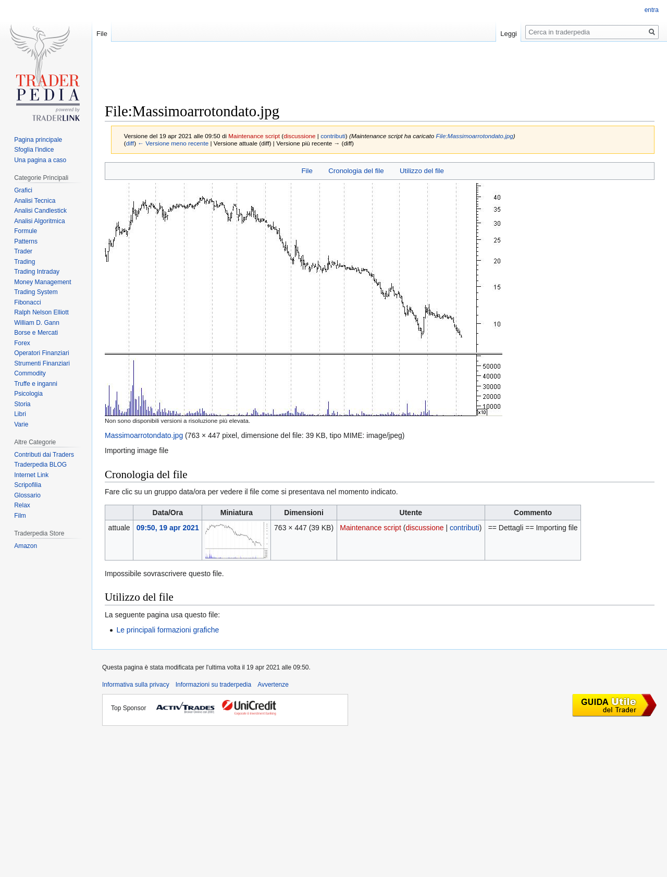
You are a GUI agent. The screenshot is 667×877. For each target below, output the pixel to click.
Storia (22, 404)
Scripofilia (27, 485)
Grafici (23, 190)
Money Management (42, 282)
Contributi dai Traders (44, 454)
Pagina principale (38, 139)
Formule (25, 231)
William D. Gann (36, 322)
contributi (332, 135)
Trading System (36, 292)
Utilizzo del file (422, 171)
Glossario (27, 495)
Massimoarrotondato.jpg (144, 435)
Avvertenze (273, 684)
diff (130, 143)
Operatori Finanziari (41, 353)
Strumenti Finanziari (42, 363)
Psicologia (28, 393)
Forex (22, 343)
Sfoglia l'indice (34, 149)
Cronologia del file (356, 171)
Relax (22, 505)
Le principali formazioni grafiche (167, 630)
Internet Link (31, 475)
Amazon (25, 546)
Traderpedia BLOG (40, 464)
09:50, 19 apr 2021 (168, 527)
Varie (21, 424)
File (306, 171)
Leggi (508, 34)
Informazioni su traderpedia (213, 684)
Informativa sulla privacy (135, 684)
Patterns (26, 241)
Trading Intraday (36, 271)
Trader (23, 251)
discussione (299, 135)
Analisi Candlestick (40, 210)
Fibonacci (27, 302)
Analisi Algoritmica (39, 221)
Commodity (30, 373)
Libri (20, 414)
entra (652, 10)
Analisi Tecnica (34, 200)
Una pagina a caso (40, 160)
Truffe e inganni (35, 383)
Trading (24, 261)
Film (20, 515)
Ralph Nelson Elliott (41, 312)
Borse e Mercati (36, 332)
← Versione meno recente (173, 143)
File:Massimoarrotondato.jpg (474, 135)
